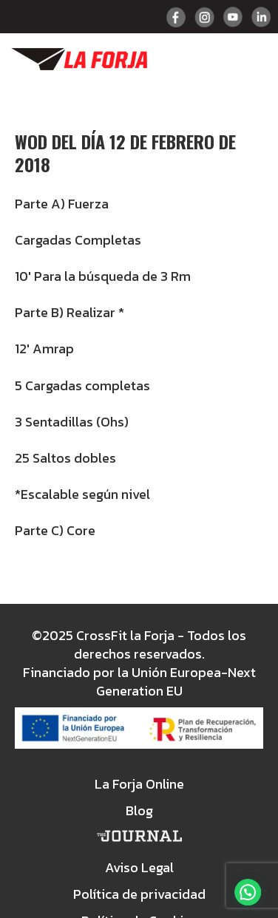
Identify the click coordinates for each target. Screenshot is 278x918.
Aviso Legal (139, 867)
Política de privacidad (139, 894)
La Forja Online (139, 784)
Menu (250, 58)
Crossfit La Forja (79, 59)
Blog (139, 810)
